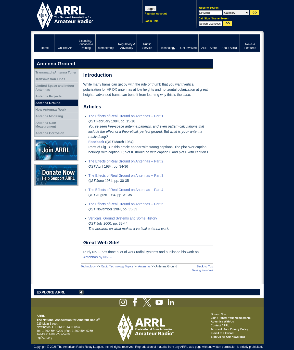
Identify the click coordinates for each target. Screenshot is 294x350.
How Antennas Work (50, 109)
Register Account (156, 13)
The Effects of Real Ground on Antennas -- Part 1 (126, 116)
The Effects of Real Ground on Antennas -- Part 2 (126, 161)
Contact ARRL (220, 325)
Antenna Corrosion (49, 133)
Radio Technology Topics (117, 266)
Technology (88, 266)
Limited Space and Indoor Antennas (54, 87)
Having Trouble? (202, 270)
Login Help (152, 20)
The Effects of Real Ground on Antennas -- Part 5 (126, 204)
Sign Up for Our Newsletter (228, 336)
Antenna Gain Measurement (45, 125)
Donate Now (56, 175)
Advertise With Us (222, 321)
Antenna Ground (48, 103)
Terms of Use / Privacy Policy (229, 329)
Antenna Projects (48, 96)
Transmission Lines (50, 79)
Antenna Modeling (49, 116)
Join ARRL (56, 150)
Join (214, 317)
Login (151, 9)
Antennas (144, 266)
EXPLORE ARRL (51, 292)
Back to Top (205, 266)
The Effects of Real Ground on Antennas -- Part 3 (126, 175)
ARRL (82, 14)
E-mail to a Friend (222, 333)
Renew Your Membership (235, 317)
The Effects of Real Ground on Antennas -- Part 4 (126, 190)
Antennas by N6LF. (97, 257)
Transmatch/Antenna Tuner (55, 72)
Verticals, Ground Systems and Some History (123, 218)
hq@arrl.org (44, 337)
